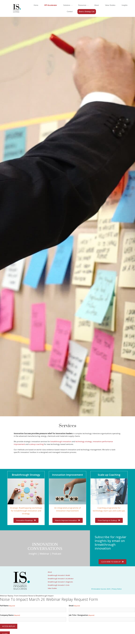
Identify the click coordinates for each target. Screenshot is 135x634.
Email (74, 605)
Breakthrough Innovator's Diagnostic (60, 582)
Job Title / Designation (81, 615)
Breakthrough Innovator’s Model (59, 575)
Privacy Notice (117, 589)
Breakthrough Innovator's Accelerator (61, 579)
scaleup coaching (36, 444)
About (50, 572)
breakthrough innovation (60, 441)
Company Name (10, 615)
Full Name (7, 605)
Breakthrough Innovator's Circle (58, 585)
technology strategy (83, 441)
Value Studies (52, 588)
